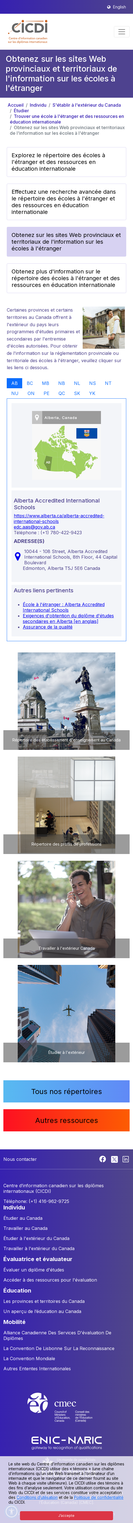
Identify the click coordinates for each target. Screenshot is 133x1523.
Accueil (16, 105)
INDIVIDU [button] (14, 1207)
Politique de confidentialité (98, 1497)
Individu (38, 105)
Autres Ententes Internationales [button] (37, 1368)
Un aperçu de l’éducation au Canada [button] (42, 1311)
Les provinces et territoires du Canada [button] (44, 1301)
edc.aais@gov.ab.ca (34, 527)
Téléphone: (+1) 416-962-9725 (36, 1201)
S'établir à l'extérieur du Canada (87, 105)
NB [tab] (61, 383)
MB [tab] (45, 383)
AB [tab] (14, 383)
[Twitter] (115, 1158)
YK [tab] (92, 393)
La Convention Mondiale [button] (29, 1358)
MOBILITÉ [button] (14, 1322)
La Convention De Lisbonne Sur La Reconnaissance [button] (58, 1348)
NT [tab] (108, 383)
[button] (28, 31)
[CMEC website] (66, 1412)
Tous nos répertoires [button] (66, 1091)
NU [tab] (15, 393)
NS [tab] (92, 383)
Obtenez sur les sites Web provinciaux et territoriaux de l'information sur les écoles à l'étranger (67, 130)
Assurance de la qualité (48, 627)
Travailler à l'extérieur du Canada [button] (39, 1248)
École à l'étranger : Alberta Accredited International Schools (64, 607)
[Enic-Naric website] (66, 1443)
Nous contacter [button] (20, 1159)
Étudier (21, 110)
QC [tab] (61, 393)
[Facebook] (103, 1158)
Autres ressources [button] (66, 1120)
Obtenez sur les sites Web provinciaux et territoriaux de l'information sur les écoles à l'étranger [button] (66, 242)
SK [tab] (77, 393)
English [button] (119, 6)
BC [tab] (30, 383)
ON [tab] (31, 393)
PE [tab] (46, 393)
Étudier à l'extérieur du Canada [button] (36, 1238)
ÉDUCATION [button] (17, 1290)
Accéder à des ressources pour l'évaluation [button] (50, 1280)
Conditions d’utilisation (37, 1497)
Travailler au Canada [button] (25, 1228)
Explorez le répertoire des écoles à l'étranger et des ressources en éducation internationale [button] (58, 162)
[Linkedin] (126, 1158)
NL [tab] (77, 383)
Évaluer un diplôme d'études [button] (33, 1270)
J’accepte (66, 1515)
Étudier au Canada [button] (22, 1218)
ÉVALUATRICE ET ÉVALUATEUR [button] (37, 1259)
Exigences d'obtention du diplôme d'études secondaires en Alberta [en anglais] (68, 618)
